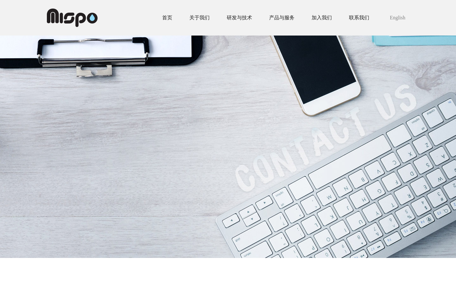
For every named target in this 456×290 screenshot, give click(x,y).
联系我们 (359, 17)
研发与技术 (239, 17)
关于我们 (199, 17)
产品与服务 (281, 17)
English (397, 17)
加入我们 (322, 17)
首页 (167, 17)
